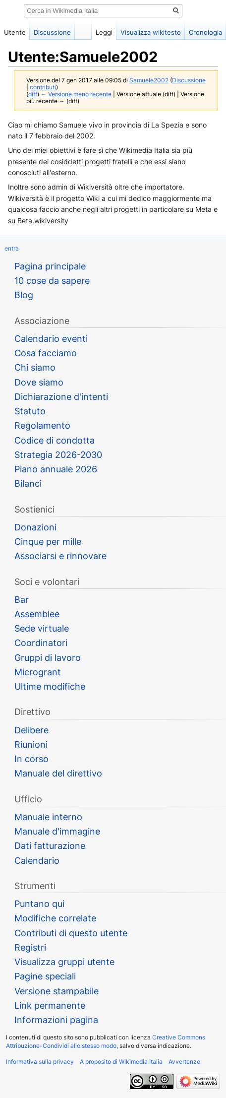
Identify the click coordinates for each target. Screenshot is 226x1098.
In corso (31, 759)
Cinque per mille (47, 541)
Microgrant (37, 672)
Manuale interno (48, 817)
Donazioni (35, 527)
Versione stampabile (56, 991)
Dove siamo (38, 382)
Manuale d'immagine (57, 831)
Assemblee (36, 614)
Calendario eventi (51, 338)
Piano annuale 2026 (55, 469)
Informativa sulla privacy (40, 1061)
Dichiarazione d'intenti (61, 396)
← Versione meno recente (76, 94)
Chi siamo (35, 367)
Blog (23, 295)
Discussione (189, 80)
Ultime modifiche (49, 686)
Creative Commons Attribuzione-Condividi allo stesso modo (105, 1041)
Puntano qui (39, 904)
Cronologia (205, 32)
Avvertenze (184, 1061)
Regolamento (42, 425)
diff (32, 94)
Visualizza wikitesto (150, 32)
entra (11, 248)
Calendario (36, 860)
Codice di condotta (54, 440)
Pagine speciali (45, 976)
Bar (21, 599)
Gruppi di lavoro (47, 657)
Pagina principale (50, 266)
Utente (15, 32)
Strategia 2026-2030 (58, 455)
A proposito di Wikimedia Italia (121, 1061)
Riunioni (31, 744)
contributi (43, 87)
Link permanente (49, 1005)
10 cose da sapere (52, 280)
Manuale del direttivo (58, 773)
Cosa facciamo (45, 353)
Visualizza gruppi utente (64, 962)
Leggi (104, 32)
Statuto (30, 411)
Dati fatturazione (49, 845)
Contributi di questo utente (70, 933)
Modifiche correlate (55, 918)
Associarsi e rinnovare (60, 556)
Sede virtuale (41, 628)
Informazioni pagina (56, 1020)
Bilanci (28, 483)
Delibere (31, 730)
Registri (30, 947)
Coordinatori (40, 643)
